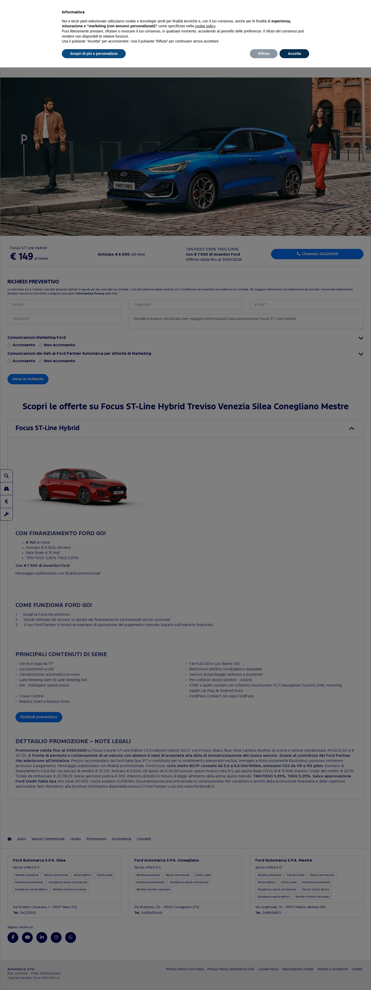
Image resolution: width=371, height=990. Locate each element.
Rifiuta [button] (263, 53)
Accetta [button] (294, 53)
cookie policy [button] (205, 26)
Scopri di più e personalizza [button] (93, 53)
